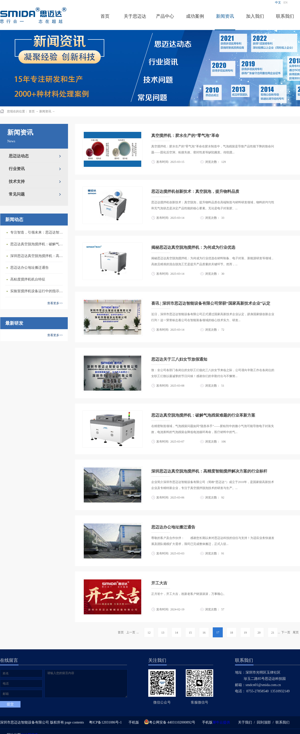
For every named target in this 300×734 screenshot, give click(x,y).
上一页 (130, 632)
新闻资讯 (45, 111)
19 (245, 632)
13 (162, 632)
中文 (278, 2)
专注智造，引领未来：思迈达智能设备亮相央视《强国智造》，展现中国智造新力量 (37, 232)
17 (217, 632)
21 (272, 632)
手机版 (133, 722)
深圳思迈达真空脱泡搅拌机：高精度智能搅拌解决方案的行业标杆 (37, 256)
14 (176, 632)
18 (231, 632)
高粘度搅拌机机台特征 (27, 279)
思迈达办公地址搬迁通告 (29, 267)
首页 (105, 16)
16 (204, 632)
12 (149, 632)
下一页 (285, 632)
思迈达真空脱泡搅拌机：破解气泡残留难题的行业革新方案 (37, 244)
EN (286, 2)
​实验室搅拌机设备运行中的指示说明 (37, 291)
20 (259, 632)
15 (190, 632)
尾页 (296, 632)
